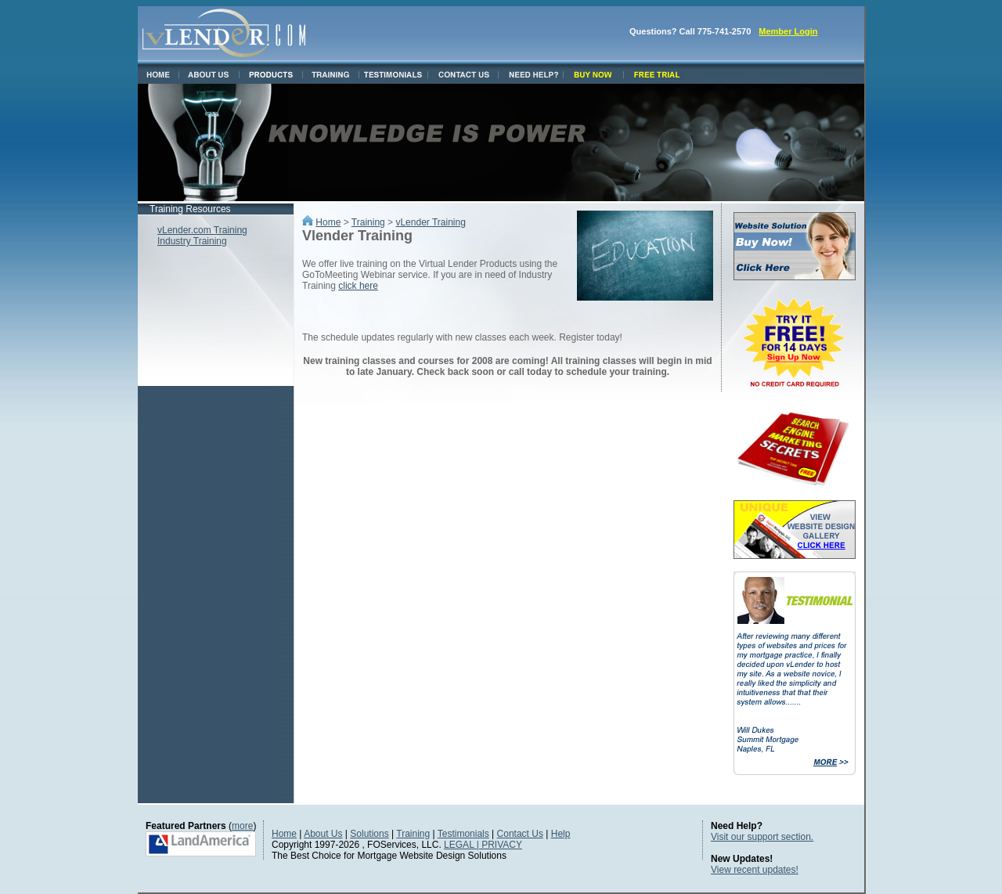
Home (328, 222)
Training (368, 222)
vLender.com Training (202, 230)
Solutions (369, 833)
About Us (323, 833)
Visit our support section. (762, 836)
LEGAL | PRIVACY (483, 844)
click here (358, 285)
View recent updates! (754, 869)
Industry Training (192, 241)
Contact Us (520, 833)
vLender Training (430, 222)
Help (561, 833)
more (242, 825)
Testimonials (463, 833)
